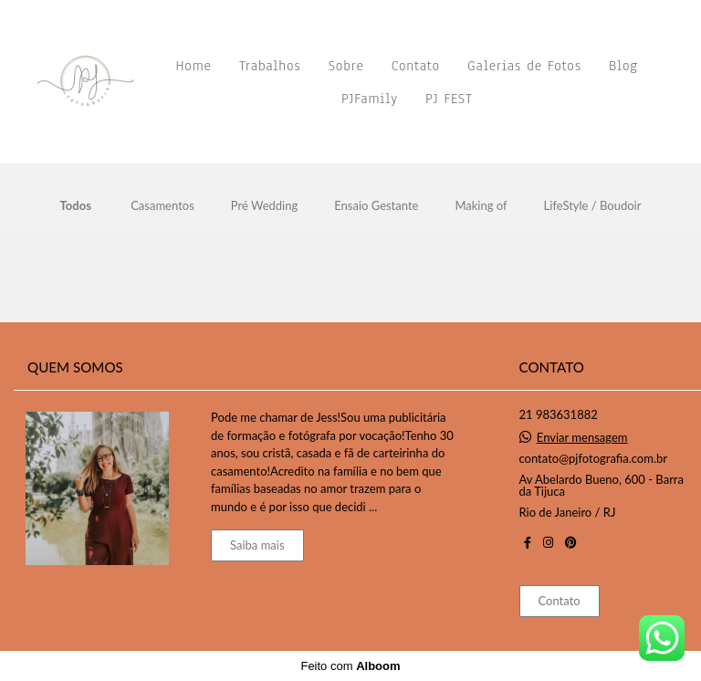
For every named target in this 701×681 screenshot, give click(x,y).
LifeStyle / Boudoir (593, 206)
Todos (75, 206)
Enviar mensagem (582, 438)
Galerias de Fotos (524, 66)
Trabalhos (270, 66)
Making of (481, 206)
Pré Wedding (264, 206)
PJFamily (369, 98)
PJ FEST (449, 98)
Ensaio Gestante (376, 206)
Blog (623, 66)
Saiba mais (257, 545)
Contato (416, 66)
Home (194, 66)
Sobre (346, 66)
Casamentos (162, 206)
